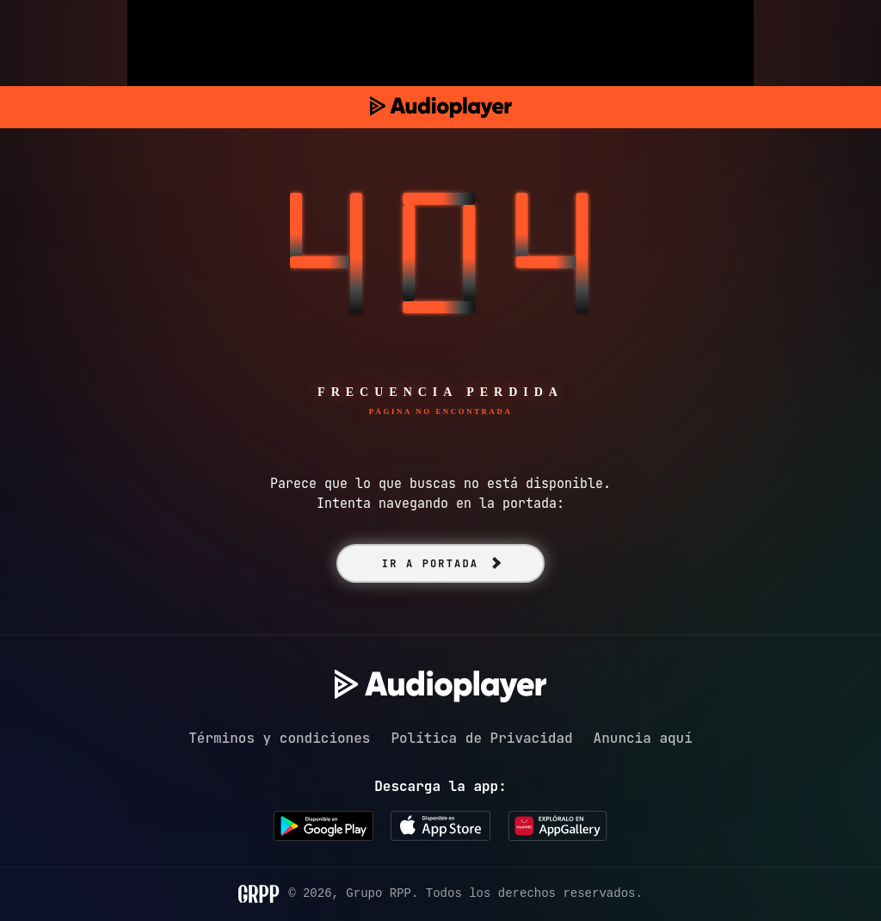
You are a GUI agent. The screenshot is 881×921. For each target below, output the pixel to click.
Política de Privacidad (481, 738)
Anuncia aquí (643, 738)
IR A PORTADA (430, 564)
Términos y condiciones (279, 738)
